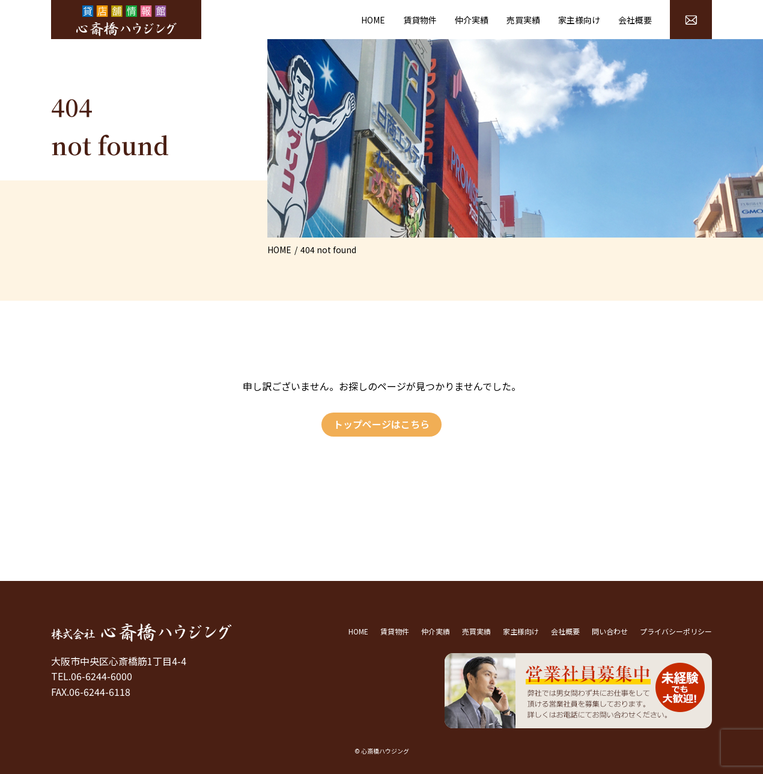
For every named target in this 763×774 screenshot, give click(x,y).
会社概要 (635, 20)
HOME (373, 20)
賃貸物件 (420, 20)
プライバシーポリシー (676, 631)
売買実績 (523, 20)
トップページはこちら (381, 424)
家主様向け (579, 20)
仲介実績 (471, 20)
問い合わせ (610, 631)
